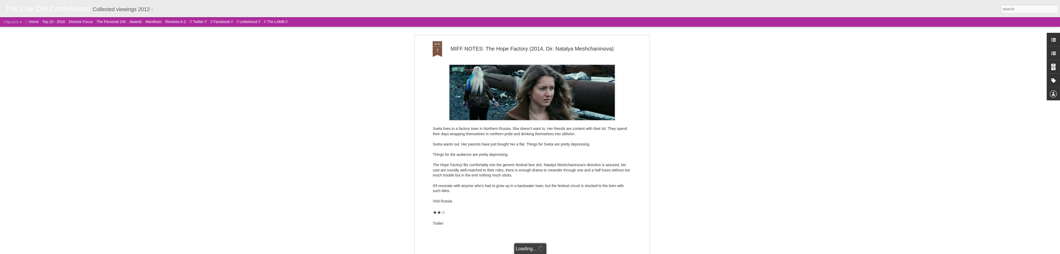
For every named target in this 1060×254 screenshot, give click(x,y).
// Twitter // (198, 22)
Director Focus (81, 22)
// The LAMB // (276, 22)
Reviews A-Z (175, 22)
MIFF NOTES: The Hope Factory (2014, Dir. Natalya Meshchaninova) (531, 49)
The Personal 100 (111, 22)
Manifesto (153, 22)
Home (33, 22)
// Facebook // (221, 22)
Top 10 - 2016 (53, 22)
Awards (135, 22)
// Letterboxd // (248, 22)
